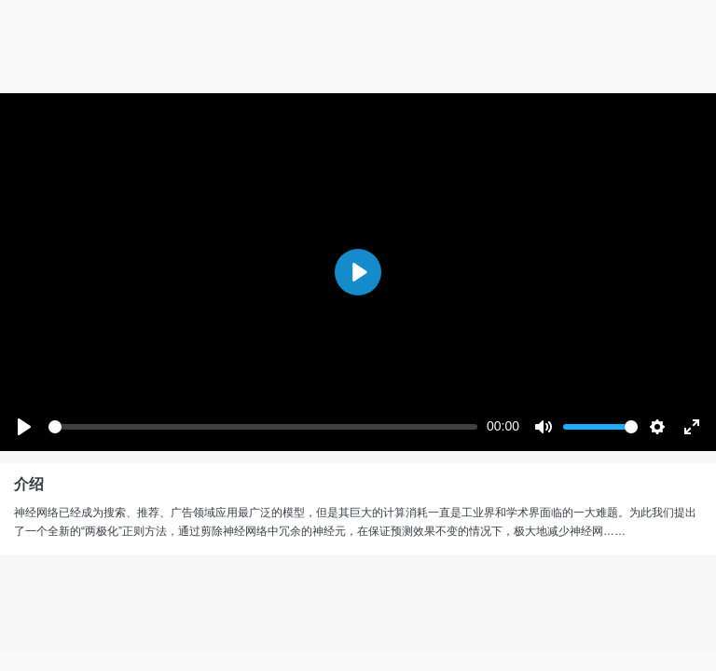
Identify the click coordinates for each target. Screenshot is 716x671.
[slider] (262, 427)
